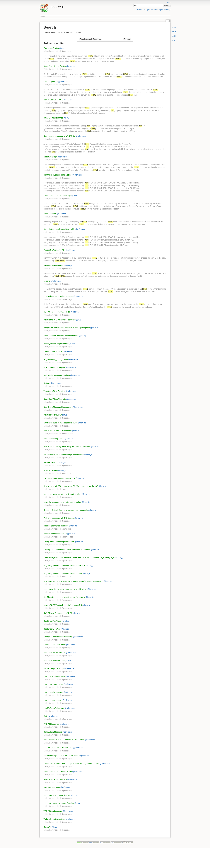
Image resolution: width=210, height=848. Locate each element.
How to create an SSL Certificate (57, 431)
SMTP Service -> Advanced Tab (57, 312)
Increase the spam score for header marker (62, 756)
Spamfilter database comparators (57, 175)
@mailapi (68, 265)
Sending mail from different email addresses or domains (67, 550)
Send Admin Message (53, 732)
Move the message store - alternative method (62, 502)
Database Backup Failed (54, 439)
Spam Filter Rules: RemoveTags (57, 196)
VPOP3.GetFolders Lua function (57, 795)
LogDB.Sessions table (53, 700)
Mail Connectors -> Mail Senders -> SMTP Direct (64, 740)
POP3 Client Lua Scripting (55, 367)
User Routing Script (52, 787)
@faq (78, 320)
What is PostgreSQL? (53, 415)
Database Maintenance (53, 118)
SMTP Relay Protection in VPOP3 (58, 613)
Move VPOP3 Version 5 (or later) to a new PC (63, 605)
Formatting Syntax (51, 48)
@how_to (67, 100)
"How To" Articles (51, 470)
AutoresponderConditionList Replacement (61, 336)
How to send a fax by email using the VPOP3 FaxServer (67, 447)
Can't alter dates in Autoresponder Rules (60, 423)
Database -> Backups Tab (54, 653)
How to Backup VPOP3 (53, 100)
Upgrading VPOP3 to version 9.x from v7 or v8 (63, 573)
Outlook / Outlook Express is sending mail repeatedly (66, 510)
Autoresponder (50, 214)
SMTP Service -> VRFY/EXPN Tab (58, 748)
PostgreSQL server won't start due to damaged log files (67, 328)
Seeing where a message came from (59, 542)
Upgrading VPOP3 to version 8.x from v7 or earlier (65, 565)
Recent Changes (143, 10)
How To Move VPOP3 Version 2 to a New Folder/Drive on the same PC (73, 581)
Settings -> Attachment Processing (58, 637)
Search (167, 6)
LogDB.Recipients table (53, 692)
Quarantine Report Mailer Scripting (58, 296)
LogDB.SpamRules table (54, 708)
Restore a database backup (55, 534)
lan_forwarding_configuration (56, 359)
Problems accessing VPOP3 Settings (59, 518)
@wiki (61, 48)
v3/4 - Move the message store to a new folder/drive (65, 589)
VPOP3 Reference (51, 724)
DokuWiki (48, 827)
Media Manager (157, 10)
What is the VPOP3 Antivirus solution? (60, 320)
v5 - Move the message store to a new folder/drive (64, 597)
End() (46, 716)
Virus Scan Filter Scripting (54, 391)
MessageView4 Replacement (56, 343)
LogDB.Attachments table (54, 676)
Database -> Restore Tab (54, 661)
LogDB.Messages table (53, 684)
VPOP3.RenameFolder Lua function (59, 803)
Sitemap (167, 10)
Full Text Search (50, 462)
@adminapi (70, 250)
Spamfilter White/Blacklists (55, 399)
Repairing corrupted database (56, 526)
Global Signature (51, 82)
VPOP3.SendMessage (53, 811)
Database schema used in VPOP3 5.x (59, 136)
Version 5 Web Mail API (53, 265)
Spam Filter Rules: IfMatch (55, 66)
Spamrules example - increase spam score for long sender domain (71, 764)
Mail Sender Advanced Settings (57, 375)
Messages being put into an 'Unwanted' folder (63, 494)
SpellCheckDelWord (52, 629)
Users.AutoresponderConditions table (59, 229)
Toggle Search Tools (88, 39)
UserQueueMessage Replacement (58, 407)
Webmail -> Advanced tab (54, 819)
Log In (168, 2)
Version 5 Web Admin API (54, 250)
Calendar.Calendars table (54, 645)
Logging (47, 281)
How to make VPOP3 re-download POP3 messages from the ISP (71, 486)
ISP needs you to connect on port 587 (59, 478)
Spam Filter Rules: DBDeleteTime (58, 771)
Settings (47, 383)
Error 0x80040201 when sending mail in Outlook (64, 454)
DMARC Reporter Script (54, 668)
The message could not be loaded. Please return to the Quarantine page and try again (80, 557)
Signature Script (50, 157)
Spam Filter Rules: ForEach (55, 779)
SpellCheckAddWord (52, 621)
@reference (71, 66)
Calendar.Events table (53, 351)
